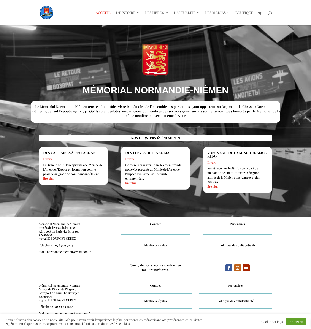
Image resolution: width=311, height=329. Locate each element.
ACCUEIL (103, 13)
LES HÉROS (154, 13)
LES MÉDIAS (215, 13)
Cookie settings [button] (272, 322)
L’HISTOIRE (125, 13)
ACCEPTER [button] (296, 321)
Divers (47, 159)
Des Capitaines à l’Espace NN (69, 152)
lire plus (48, 178)
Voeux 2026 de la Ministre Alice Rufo (237, 154)
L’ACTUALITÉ (184, 13)
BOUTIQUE (244, 13)
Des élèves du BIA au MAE (148, 152)
